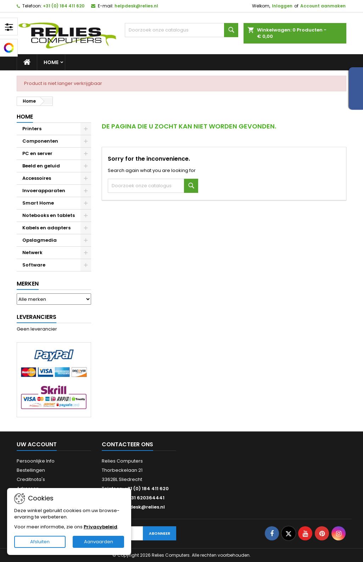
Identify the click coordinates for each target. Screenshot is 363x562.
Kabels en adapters (46, 227)
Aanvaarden (98, 541)
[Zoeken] (181, 30)
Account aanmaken (323, 6)
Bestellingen (31, 470)
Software (33, 265)
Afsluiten (40, 541)
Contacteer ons (127, 444)
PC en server (37, 153)
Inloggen (282, 6)
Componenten (40, 141)
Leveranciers (36, 317)
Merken (28, 284)
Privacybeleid (100, 526)
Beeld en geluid (41, 165)
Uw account (37, 444)
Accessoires (36, 178)
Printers (31, 128)
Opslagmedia (39, 240)
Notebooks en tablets (48, 215)
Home (51, 62)
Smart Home (38, 203)
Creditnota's (31, 479)
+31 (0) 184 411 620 (63, 6)
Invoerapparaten (43, 190)
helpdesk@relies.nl (136, 6)
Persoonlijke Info (36, 461)
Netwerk (32, 252)
